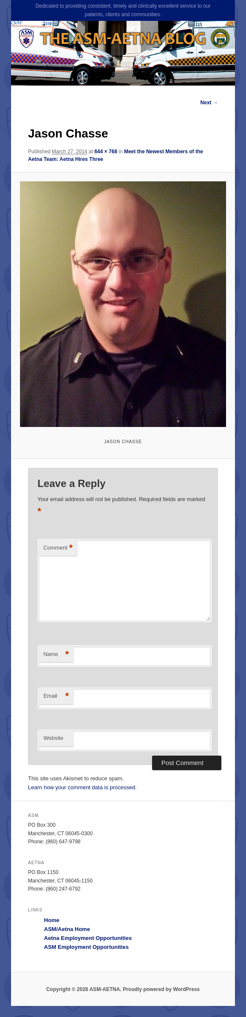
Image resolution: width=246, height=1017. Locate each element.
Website (53, 738)
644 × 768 (105, 152)
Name (56, 654)
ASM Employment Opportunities (86, 947)
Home (51, 920)
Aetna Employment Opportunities (88, 938)
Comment (58, 548)
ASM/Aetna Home (67, 929)
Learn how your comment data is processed (81, 787)
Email (56, 696)
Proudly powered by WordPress (161, 989)
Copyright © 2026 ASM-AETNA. (84, 989)
